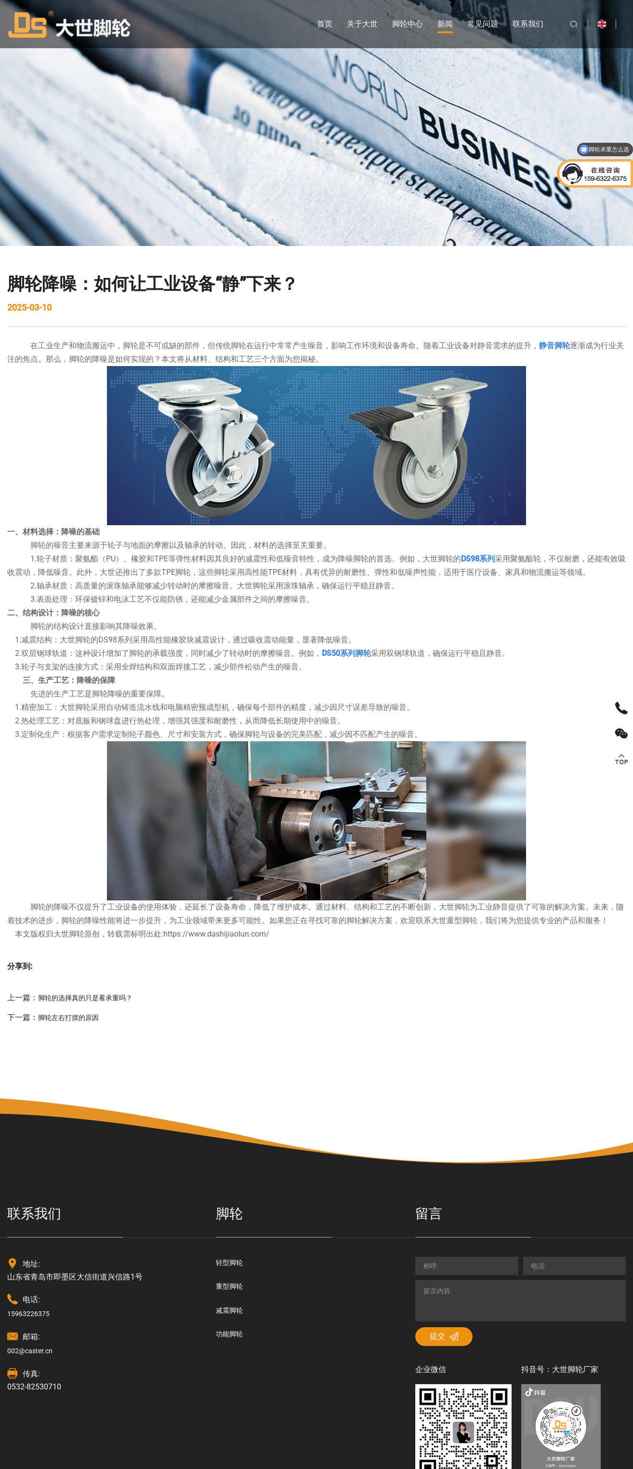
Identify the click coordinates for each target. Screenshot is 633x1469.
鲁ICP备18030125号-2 (340, 1454)
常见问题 (473, 23)
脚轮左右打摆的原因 (72, 903)
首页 (315, 23)
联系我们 (518, 23)
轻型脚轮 (231, 1149)
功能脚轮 (231, 1225)
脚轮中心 (398, 23)
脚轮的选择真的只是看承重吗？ (92, 883)
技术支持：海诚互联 (263, 1454)
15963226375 (31, 1199)
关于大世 (353, 23)
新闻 (436, 23)
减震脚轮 (231, 1200)
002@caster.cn (32, 1236)
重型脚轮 (231, 1174)
